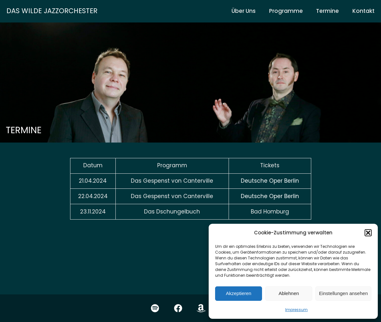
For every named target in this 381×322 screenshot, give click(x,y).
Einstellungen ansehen (343, 293)
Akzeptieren (238, 293)
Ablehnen (288, 293)
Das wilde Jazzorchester (51, 10)
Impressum (296, 309)
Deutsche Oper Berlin (270, 181)
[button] (368, 233)
